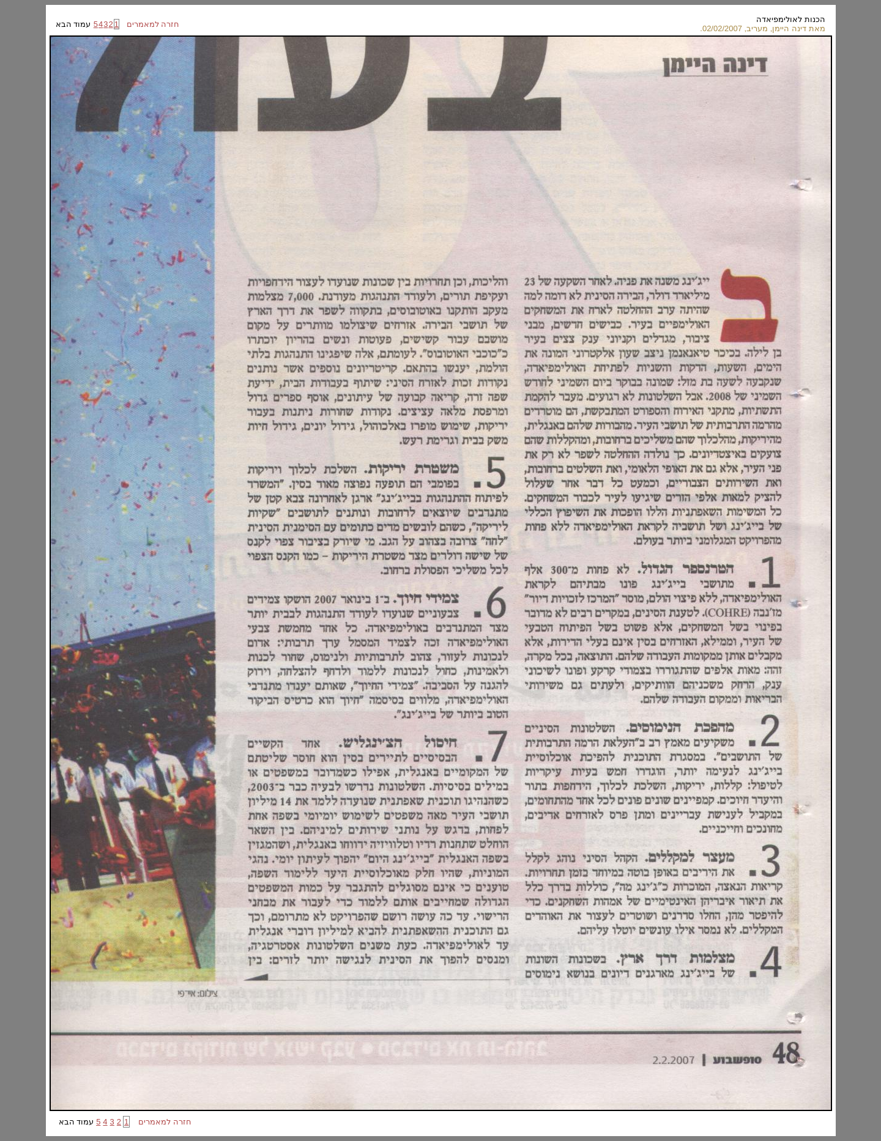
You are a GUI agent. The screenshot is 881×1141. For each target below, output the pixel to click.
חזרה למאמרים (149, 24)
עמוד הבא (74, 24)
